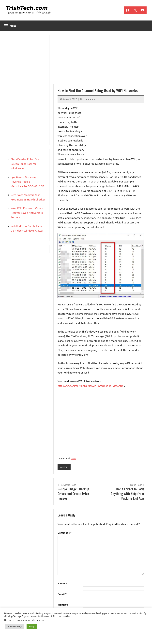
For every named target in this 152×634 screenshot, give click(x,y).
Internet (64, 466)
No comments (87, 99)
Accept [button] (32, 626)
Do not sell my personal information (24, 619)
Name (62, 583)
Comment (65, 532)
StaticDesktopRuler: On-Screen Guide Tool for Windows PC (25, 163)
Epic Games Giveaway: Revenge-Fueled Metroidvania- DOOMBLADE (27, 181)
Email (62, 594)
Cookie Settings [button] (14, 626)
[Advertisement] (100, 60)
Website (63, 604)
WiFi (73, 458)
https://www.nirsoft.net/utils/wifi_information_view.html (91, 385)
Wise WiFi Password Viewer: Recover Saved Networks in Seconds (27, 212)
